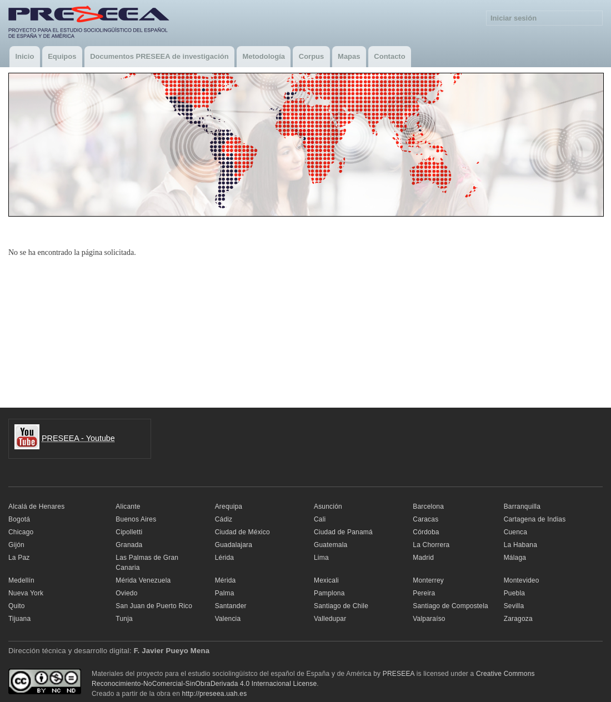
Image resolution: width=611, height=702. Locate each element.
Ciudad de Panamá (343, 532)
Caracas (425, 519)
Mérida (225, 580)
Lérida (224, 557)
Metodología (263, 56)
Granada (129, 545)
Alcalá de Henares (36, 506)
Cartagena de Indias (535, 519)
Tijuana (19, 619)
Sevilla (514, 606)
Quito (16, 606)
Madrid (423, 557)
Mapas (349, 56)
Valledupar (330, 619)
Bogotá (19, 519)
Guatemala (330, 545)
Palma (224, 593)
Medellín (21, 580)
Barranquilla (522, 506)
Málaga (515, 557)
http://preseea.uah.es (214, 694)
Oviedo (126, 593)
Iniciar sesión (513, 18)
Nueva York (25, 593)
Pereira (424, 593)
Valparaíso (429, 619)
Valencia (228, 619)
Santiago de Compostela (450, 606)
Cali (319, 519)
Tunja (124, 619)
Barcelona (428, 506)
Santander (231, 606)
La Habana (520, 545)
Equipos (62, 56)
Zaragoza (518, 619)
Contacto (389, 56)
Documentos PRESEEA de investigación (159, 56)
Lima (321, 557)
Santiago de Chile (341, 606)
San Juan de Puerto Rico (154, 606)
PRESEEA (398, 674)
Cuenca (516, 532)
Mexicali (326, 580)
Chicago (20, 532)
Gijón (16, 545)
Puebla (514, 593)
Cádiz (224, 519)
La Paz (19, 557)
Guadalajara (234, 545)
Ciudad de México (242, 532)
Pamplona (329, 593)
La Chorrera (431, 545)
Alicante (128, 506)
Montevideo (521, 580)
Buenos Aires (136, 519)
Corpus (311, 56)
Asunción (328, 506)
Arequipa (229, 506)
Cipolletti (129, 532)
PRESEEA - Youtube (78, 438)
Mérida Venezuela (143, 580)
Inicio (24, 56)
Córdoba (426, 532)
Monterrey (428, 580)
